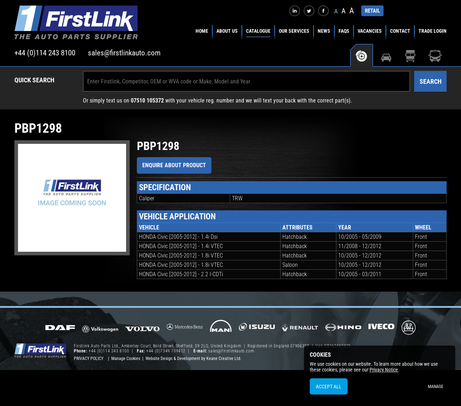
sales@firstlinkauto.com (124, 53)
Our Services (294, 31)
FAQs (344, 31)
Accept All (328, 386)
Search (431, 81)
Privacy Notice (384, 370)
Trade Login (433, 31)
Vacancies (370, 31)
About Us (227, 31)
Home (202, 31)
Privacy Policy (88, 358)
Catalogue (258, 31)
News (324, 31)
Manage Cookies (125, 358)
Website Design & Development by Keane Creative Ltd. (193, 358)
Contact (400, 31)
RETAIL (372, 11)
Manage (435, 386)
